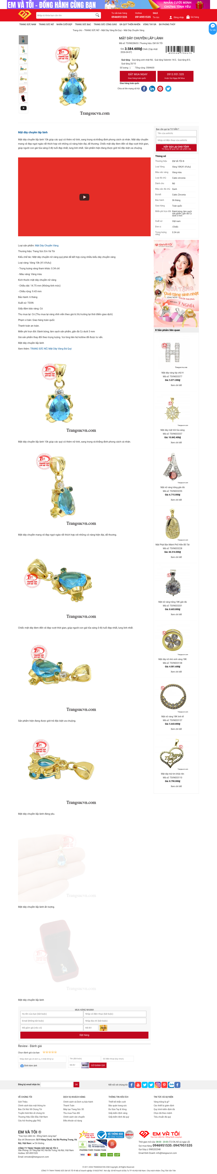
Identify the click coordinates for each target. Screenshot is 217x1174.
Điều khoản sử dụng (72, 1120)
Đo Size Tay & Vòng (117, 1109)
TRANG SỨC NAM (27, 24)
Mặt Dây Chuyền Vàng (46, 245)
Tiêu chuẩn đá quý (162, 1117)
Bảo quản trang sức (117, 1105)
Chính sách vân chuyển (74, 1117)
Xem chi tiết (176, 385)
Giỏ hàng (192, 17)
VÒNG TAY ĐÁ (149, 24)
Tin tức (156, 17)
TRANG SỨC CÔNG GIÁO (105, 24)
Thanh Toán (68, 1105)
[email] (57, 1084)
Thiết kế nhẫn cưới (117, 1102)
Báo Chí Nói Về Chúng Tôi (30, 1109)
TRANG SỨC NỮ (46, 24)
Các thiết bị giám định (164, 1105)
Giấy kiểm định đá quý (118, 1117)
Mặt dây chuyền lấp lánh (32, 132)
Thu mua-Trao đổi (71, 1113)
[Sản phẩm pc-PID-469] (176, 284)
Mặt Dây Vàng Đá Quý (60, 348)
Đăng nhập (176, 17)
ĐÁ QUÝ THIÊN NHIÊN (130, 24)
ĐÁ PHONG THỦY (167, 24)
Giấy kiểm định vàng (117, 1113)
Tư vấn (213, 30)
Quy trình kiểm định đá (164, 1109)
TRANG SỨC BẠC (83, 24)
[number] (132, 67)
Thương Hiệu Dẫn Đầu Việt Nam (33, 1117)
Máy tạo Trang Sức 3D (73, 1109)
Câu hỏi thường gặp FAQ (29, 1120)
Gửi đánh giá (98, 1065)
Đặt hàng (84, 1035)
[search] (98, 15)
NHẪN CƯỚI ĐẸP (64, 24)
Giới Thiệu (22, 1102)
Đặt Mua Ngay (138, 76)
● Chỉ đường (38, 1143)
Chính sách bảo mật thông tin (32, 1105)
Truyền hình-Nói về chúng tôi (31, 1113)
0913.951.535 (175, 76)
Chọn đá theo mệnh (163, 1113)
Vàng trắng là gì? (161, 1102)
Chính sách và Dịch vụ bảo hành (78, 1102)
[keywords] (63, 15)
